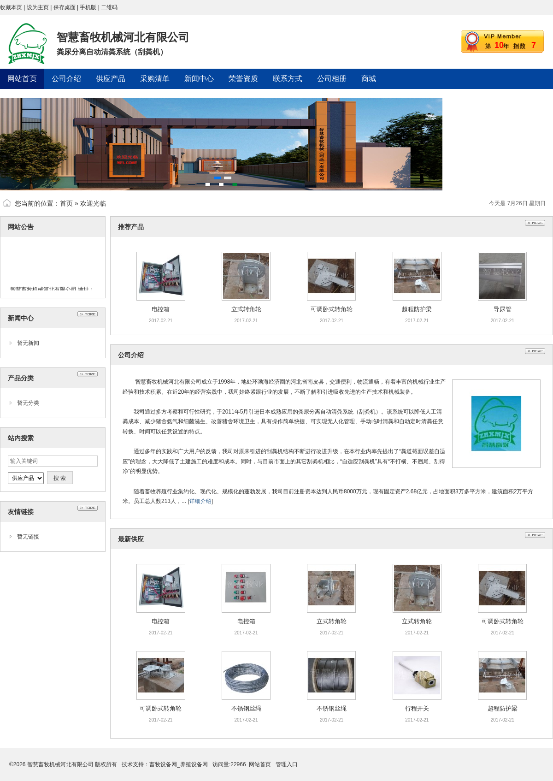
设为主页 (38, 7)
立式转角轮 (246, 309)
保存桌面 (64, 7)
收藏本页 (11, 7)
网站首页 (260, 764)
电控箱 (161, 309)
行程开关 (417, 708)
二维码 (109, 7)
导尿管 (503, 309)
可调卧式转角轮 (332, 309)
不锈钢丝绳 (246, 708)
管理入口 (287, 764)
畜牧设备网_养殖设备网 (178, 764)
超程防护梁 (417, 309)
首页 (66, 203)
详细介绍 (200, 501)
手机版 (88, 7)
